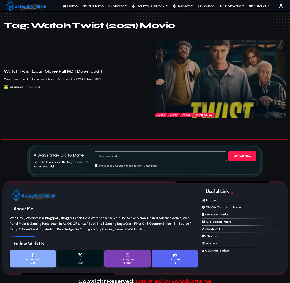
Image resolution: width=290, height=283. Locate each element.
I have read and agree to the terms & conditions (128, 166)
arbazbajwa (16, 87)
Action (162, 114)
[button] (281, 6)
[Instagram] (127, 260)
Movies (189, 114)
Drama (175, 114)
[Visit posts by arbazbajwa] (6, 87)
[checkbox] (96, 166)
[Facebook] (33, 260)
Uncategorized (208, 114)
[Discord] (175, 260)
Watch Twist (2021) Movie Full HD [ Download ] (53, 71)
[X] (80, 260)
